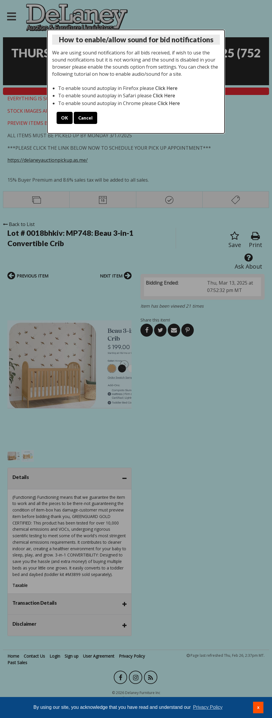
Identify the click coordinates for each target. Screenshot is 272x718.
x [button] (258, 707)
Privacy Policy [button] (208, 707)
